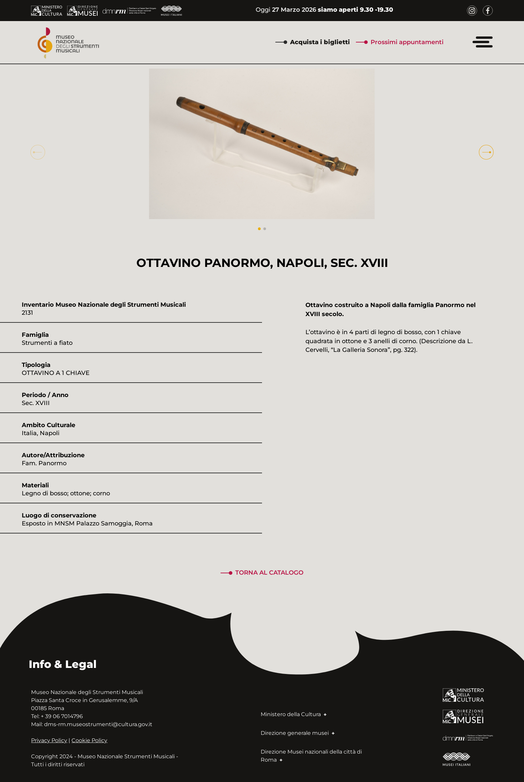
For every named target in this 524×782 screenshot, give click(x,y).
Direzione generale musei (298, 733)
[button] (486, 152)
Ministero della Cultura (293, 714)
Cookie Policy (89, 740)
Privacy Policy (49, 740)
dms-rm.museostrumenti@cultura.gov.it (98, 724)
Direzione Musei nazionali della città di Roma (311, 756)
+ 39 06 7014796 (62, 716)
